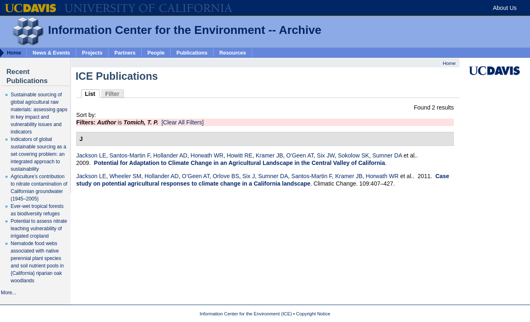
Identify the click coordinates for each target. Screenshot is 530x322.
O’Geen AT (196, 176)
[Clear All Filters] (182, 122)
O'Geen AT (299, 155)
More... (8, 293)
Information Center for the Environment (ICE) (246, 313)
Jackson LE (91, 155)
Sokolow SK (353, 155)
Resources (232, 52)
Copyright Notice (313, 313)
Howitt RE (239, 155)
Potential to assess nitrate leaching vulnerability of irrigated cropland (39, 228)
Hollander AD (170, 155)
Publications (191, 52)
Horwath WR (206, 155)
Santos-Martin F (129, 155)
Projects (92, 52)
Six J (248, 176)
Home (449, 63)
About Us (505, 8)
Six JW (326, 155)
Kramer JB (269, 155)
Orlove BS (226, 176)
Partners (124, 52)
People (155, 52)
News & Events (51, 52)
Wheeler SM (125, 176)
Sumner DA (387, 155)
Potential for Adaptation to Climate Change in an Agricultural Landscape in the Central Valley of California (239, 163)
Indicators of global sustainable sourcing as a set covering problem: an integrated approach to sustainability (38, 154)
